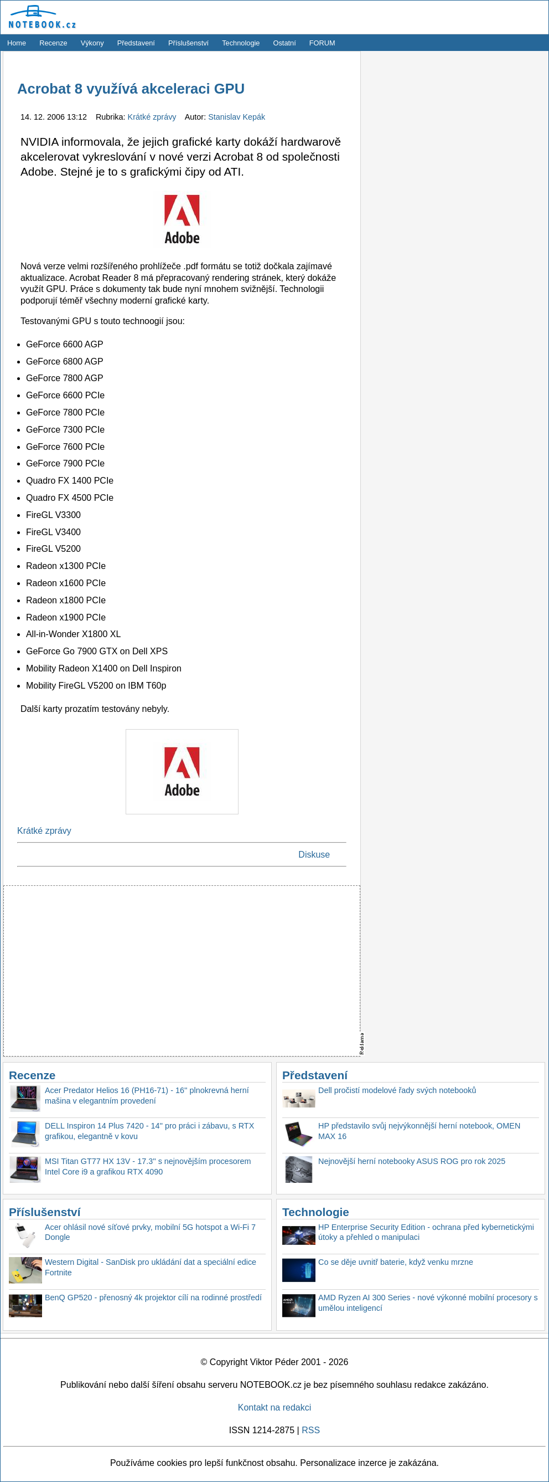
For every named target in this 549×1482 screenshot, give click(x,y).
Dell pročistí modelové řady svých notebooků (397, 1090)
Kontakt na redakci (275, 1407)
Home (16, 43)
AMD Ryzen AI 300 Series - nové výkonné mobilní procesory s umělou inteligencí (428, 1302)
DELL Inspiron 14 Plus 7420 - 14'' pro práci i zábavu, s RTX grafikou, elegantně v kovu (149, 1131)
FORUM (322, 43)
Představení (136, 43)
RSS (311, 1430)
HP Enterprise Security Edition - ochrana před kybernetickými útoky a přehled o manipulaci (426, 1232)
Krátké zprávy (153, 116)
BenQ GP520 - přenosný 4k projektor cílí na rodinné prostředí (153, 1297)
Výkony (92, 43)
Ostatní (284, 43)
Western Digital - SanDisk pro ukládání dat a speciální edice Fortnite (150, 1267)
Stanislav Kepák (236, 116)
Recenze (53, 43)
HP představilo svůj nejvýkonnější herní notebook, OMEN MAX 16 (419, 1131)
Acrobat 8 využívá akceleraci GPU (131, 88)
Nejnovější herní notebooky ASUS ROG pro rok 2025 (411, 1161)
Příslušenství (188, 43)
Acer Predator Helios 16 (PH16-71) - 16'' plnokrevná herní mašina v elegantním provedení (147, 1095)
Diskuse (314, 854)
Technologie (241, 43)
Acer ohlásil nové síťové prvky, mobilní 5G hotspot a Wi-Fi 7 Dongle (150, 1232)
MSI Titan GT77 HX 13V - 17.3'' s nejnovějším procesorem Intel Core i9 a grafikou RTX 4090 (148, 1166)
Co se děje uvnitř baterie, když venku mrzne (395, 1262)
